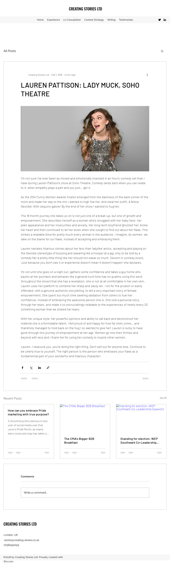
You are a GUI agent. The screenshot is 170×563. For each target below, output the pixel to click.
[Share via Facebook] (22, 367)
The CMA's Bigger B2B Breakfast (79, 440)
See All (163, 397)
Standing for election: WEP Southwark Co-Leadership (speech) (139, 440)
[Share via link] (48, 367)
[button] (162, 51)
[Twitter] (159, 19)
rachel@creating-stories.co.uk (21, 540)
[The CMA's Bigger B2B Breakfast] (85, 418)
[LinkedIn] (165, 19)
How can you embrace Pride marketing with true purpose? (28, 412)
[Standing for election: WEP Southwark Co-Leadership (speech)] (141, 418)
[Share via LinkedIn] (39, 367)
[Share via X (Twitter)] (31, 367)
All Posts (9, 51)
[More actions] (147, 75)
